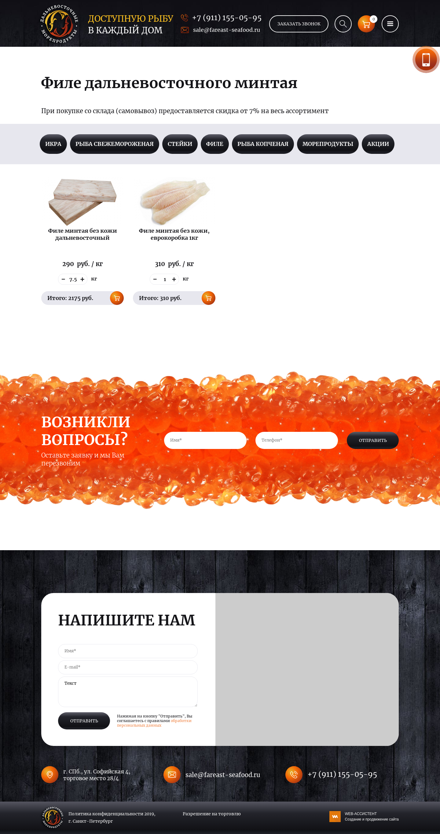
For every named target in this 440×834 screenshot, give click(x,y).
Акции (378, 143)
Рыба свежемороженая (114, 143)
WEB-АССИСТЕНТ (372, 817)
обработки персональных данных (154, 723)
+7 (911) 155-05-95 (227, 17)
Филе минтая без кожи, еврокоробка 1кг (174, 234)
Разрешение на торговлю (212, 814)
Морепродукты (327, 143)
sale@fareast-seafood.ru (226, 29)
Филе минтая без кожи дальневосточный (82, 234)
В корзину (117, 298)
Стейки (180, 143)
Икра (53, 143)
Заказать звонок (426, 59)
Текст (128, 691)
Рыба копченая (262, 143)
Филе (214, 143)
